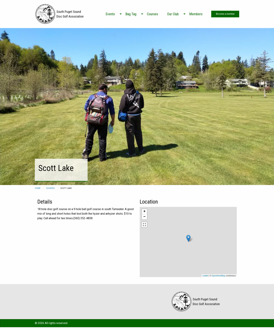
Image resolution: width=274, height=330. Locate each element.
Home (37, 188)
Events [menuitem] (110, 14)
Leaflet (205, 276)
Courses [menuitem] (152, 14)
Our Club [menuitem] (173, 14)
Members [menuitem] (195, 14)
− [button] (144, 217)
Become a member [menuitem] (225, 13)
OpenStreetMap (218, 276)
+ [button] (144, 211)
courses (50, 188)
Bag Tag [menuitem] (130, 14)
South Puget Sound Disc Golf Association (70, 14)
